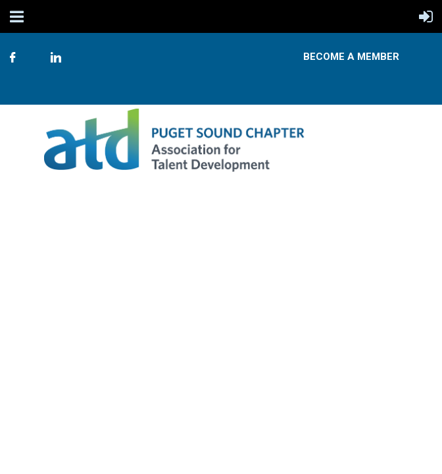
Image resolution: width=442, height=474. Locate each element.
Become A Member (351, 57)
